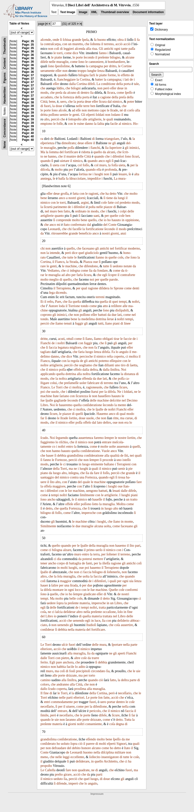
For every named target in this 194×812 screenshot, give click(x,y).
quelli (79, 414)
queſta (77, 301)
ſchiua (67, 40)
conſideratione (92, 405)
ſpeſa (85, 40)
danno (89, 124)
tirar (116, 339)
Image (83, 12)
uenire (64, 115)
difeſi (91, 84)
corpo (61, 563)
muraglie (62, 62)
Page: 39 (28, 109)
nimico (117, 101)
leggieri (68, 48)
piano (44, 473)
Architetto (111, 761)
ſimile (45, 715)
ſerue (110, 319)
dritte (44, 339)
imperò (73, 783)
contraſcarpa (52, 44)
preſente (103, 57)
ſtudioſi (91, 625)
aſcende (46, 40)
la (42, 44)
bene (52, 101)
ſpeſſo (129, 92)
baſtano (109, 464)
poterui (87, 559)
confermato (78, 224)
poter (130, 101)
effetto (125, 75)
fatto (67, 211)
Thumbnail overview (115, 12)
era (126, 422)
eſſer (58, 71)
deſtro (107, 422)
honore (86, 748)
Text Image (67, 12)
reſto (50, 301)
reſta (110, 356)
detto (113, 193)
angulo (123, 352)
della (119, 84)
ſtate (56, 396)
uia (131, 581)
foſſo (86, 165)
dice (75, 53)
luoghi (98, 174)
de (132, 75)
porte (79, 57)
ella (99, 169)
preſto (59, 774)
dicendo (61, 292)
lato (99, 422)
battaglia (75, 563)
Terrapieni (124, 464)
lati (126, 79)
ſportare (117, 644)
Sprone (118, 288)
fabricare (93, 383)
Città (44, 101)
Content (4, 63)
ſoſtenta (95, 44)
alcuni (111, 152)
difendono (91, 266)
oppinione (132, 220)
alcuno (71, 92)
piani (116, 323)
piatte (58, 57)
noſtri (135, 301)
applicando (48, 374)
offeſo (77, 369)
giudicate (89, 594)
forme (112, 75)
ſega (52, 292)
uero (63, 101)
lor (70, 491)
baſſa (61, 178)
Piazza (87, 262)
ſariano (64, 396)
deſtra (94, 369)
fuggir (79, 323)
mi (59, 224)
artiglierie (94, 119)
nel (47, 211)
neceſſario (124, 693)
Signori (121, 743)
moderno (134, 248)
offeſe (69, 504)
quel (81, 253)
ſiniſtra (114, 369)
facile (114, 124)
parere (90, 743)
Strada (74, 262)
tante (124, 48)
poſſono (54, 115)
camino (46, 680)
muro (102, 165)
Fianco (59, 262)
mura (102, 644)
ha (107, 193)
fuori (47, 106)
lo (118, 75)
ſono (81, 62)
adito (82, 667)
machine (71, 266)
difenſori (118, 156)
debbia (61, 455)
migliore (75, 347)
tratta (102, 607)
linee (127, 323)
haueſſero (104, 396)
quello (92, 220)
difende (61, 783)
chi (70, 229)
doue (59, 106)
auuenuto (123, 446)
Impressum (96, 794)
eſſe (78, 110)
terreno (109, 44)
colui (53, 383)
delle (80, 156)
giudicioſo (92, 253)
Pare (58, 301)
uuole (55, 391)
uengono (92, 491)
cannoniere (95, 62)
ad (73, 110)
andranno (62, 684)
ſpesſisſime (62, 66)
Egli (52, 662)
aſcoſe (63, 110)
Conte (112, 224)
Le (53, 387)
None (4, 144)
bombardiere (116, 62)
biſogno (115, 57)
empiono (47, 124)
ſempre (109, 438)
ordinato (81, 211)
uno (117, 365)
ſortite (73, 418)
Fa (113, 352)
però (106, 88)
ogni (117, 48)
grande (76, 40)
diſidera (104, 288)
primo (91, 550)
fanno (103, 53)
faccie (127, 339)
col (80, 165)
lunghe (92, 71)
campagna (96, 66)
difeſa (106, 352)
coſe (104, 202)
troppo (82, 71)
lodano (115, 115)
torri (59, 53)
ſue (43, 400)
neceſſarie (47, 706)
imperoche (88, 513)
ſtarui (94, 391)
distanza (129, 374)
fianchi (95, 148)
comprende (63, 220)
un (69, 44)
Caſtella (50, 770)
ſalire (54, 585)
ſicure (123, 387)
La (98, 84)
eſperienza (48, 143)
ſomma (54, 152)
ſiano (108, 323)
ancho (51, 499)
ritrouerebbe (59, 233)
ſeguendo (62, 438)
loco (78, 590)
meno (44, 757)
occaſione (109, 612)
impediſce (94, 178)
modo (44, 92)
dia (59, 559)
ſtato (67, 224)
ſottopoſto (74, 119)
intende (55, 253)
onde (56, 40)
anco (101, 161)
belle (72, 598)
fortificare (71, 152)
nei (132, 455)
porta (127, 84)
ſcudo (44, 438)
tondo (84, 306)
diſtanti (109, 365)
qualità (114, 455)
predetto (125, 202)
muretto (77, 44)
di (61, 48)
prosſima (80, 689)
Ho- (136, 124)
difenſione (100, 706)
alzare (67, 550)
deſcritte (115, 400)
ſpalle (49, 400)
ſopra (60, 603)
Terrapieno (63, 288)
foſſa (115, 165)
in (125, 88)
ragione (93, 288)
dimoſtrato (69, 143)
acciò (119, 44)
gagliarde (60, 400)
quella (103, 301)
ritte (116, 418)
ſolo (120, 612)
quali (109, 119)
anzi (123, 233)
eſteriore (46, 649)
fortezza (68, 97)
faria (81, 352)
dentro (85, 92)
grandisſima (75, 455)
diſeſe (44, 62)
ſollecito (94, 757)
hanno (52, 156)
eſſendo (91, 739)
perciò (55, 119)
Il (42, 693)
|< (46, 23)
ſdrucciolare (77, 178)
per (106, 66)
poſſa (71, 148)
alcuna (98, 526)
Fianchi (46, 343)
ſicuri (135, 156)
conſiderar (47, 629)
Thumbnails (4, 46)
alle (84, 119)
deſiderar (69, 612)
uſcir (65, 644)
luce (97, 620)
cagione (105, 97)
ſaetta (133, 365)
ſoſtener (111, 554)
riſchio (63, 442)
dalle (124, 491)
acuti (61, 339)
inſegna (75, 270)
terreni (100, 297)
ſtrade (114, 110)
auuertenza (85, 438)
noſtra (87, 374)
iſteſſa (106, 563)
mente (122, 405)
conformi (131, 590)
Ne (119, 391)
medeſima (88, 319)
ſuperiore (115, 148)
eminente (97, 464)
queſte (114, 216)
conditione (108, 84)
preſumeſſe (71, 383)
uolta (107, 526)
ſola (59, 576)
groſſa (65, 193)
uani (96, 216)
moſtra (133, 356)
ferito (44, 662)
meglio (54, 279)
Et (42, 301)
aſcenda (80, 48)
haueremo (65, 405)
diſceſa (45, 169)
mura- (122, 178)
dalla (72, 84)
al (120, 124)
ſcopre (112, 275)
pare (59, 662)
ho (109, 220)
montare (57, 590)
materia (84, 603)
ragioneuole (94, 387)
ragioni (93, 193)
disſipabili (122, 310)
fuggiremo (48, 442)
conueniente (93, 724)
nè (121, 110)
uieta (56, 165)
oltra (120, 40)
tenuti (68, 323)
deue (120, 88)
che (87, 44)
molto (59, 169)
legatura (63, 347)
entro (69, 446)
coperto (119, 356)
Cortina (85, 79)
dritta (44, 115)
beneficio (85, 233)
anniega (46, 178)
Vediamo (53, 270)
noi (92, 279)
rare (43, 266)
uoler (83, 383)
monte (128, 521)
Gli (101, 48)
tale (136, 84)
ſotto (95, 504)
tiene (109, 198)
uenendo (78, 620)
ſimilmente (87, 495)
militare (120, 752)
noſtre (45, 365)
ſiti (126, 455)
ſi (61, 40)
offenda (87, 378)
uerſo (99, 550)
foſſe (60, 124)
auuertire (127, 625)
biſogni (76, 88)
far (42, 418)
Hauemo (102, 414)
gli (114, 143)
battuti (102, 315)
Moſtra (120, 504)
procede (108, 460)
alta (136, 174)
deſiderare (82, 761)
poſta (91, 207)
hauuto (116, 220)
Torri (59, 387)
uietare (64, 161)
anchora (68, 662)
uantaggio (47, 477)
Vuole (106, 451)
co (53, 446)
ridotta (85, 152)
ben (92, 106)
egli (108, 161)
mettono (93, 110)
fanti (89, 563)
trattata (107, 616)
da (64, 92)
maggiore (59, 486)
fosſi (72, 671)
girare (68, 774)
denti (135, 288)
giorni (81, 198)
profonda (111, 169)
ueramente (48, 71)
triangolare (111, 139)
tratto (134, 499)
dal (109, 101)
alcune (129, 57)
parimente (60, 207)
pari (137, 545)
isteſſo (127, 460)
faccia (53, 347)
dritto (112, 66)
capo (103, 110)
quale (86, 482)
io (105, 220)
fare (96, 473)
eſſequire (116, 361)
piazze (108, 207)
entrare (107, 442)
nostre (122, 438)
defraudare (59, 748)
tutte (70, 257)
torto (92, 675)
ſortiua (83, 174)
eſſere (88, 143)
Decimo (132, 400)
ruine (80, 124)
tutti (101, 323)
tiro (123, 365)
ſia (92, 92)
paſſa (132, 48)
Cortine (126, 66)
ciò (101, 680)
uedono (118, 266)
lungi (121, 198)
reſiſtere (116, 306)
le (54, 53)
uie (138, 671)
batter (99, 79)
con (64, 44)
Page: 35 (28, 41)
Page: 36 (28, 51)
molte (104, 446)
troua (121, 477)
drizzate (71, 675)
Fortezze (61, 460)
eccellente (77, 757)
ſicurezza (82, 396)
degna (120, 724)
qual (84, 288)
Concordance (4, 128)
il (125, 40)
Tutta (127, 719)
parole (113, 279)
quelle (104, 279)
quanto (59, 216)
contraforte (127, 275)
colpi (123, 211)
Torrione (74, 306)
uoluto (65, 743)
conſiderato (48, 743)
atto (105, 306)
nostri (72, 198)
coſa (43, 612)
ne (109, 143)
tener (44, 563)
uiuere (70, 706)
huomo (88, 752)
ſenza (101, 71)
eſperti (90, 115)
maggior (65, 581)
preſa (58, 92)
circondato (98, 671)
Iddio (60, 88)
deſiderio (123, 620)
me (128, 739)
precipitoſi (83, 671)
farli (92, 75)
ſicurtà (48, 207)
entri (47, 702)
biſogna (83, 75)
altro (44, 576)
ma (122, 418)
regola (75, 361)
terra (96, 554)
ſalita (100, 124)
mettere (98, 559)
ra (42, 139)
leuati (116, 491)
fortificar (121, 248)
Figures (4, 78)
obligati (108, 339)
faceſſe (76, 229)
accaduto (47, 97)
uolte (112, 446)
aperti (121, 653)
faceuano (88, 248)
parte (134, 644)
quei (115, 301)
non (50, 48)
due (114, 315)
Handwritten (4, 95)
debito (76, 748)
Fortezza (91, 477)
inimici (134, 148)
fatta (76, 193)
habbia (61, 667)
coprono (46, 315)
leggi (66, 757)
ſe (130, 174)
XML (94, 12)
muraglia (54, 275)
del (62, 152)
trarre (95, 658)
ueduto (58, 779)
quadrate (83, 770)
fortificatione (95, 229)
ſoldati (100, 115)
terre (86, 106)
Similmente (48, 526)
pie (130, 468)
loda (62, 306)
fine (129, 612)
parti (69, 697)
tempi (123, 301)
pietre (65, 658)
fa (95, 40)
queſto (97, 152)
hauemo (120, 545)
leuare (123, 174)
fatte (111, 202)
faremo (99, 438)
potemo (104, 361)
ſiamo (59, 323)
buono (101, 40)
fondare (102, 270)
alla (88, 48)
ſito (52, 482)
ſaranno (71, 719)
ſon (100, 697)
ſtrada (74, 585)
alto (46, 119)
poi (43, 391)
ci (68, 270)
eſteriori (78, 697)
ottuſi (70, 339)
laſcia (58, 612)
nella (86, 612)
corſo (130, 110)
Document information (148, 12)
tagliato (46, 352)
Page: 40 (28, 133)
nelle (52, 62)
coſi (56, 48)
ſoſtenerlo (113, 572)
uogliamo (85, 365)
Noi (123, 369)
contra (74, 477)
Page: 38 (28, 99)
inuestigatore (110, 757)
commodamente (62, 702)
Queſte (113, 590)
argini (85, 202)
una (81, 477)
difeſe (132, 491)
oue (95, 262)
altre (77, 658)
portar (111, 702)
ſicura (111, 92)
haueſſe (97, 499)
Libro (44, 405)
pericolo (95, 711)
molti (64, 567)
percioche (86, 356)
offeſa (48, 486)
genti (75, 115)
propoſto (46, 766)
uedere (51, 603)
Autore (53, 306)
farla (80, 275)
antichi (108, 48)
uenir (121, 468)
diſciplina (107, 752)
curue (129, 418)
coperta (62, 689)
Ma (43, 152)
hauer (49, 455)
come (67, 53)
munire (71, 156)
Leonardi (54, 229)
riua (94, 48)
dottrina (101, 319)
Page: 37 (28, 75)
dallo (44, 689)
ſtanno (100, 257)
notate (127, 266)
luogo (89, 352)
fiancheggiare (66, 79)
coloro (45, 684)
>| (80, 23)
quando (63, 75)
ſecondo (89, 57)
